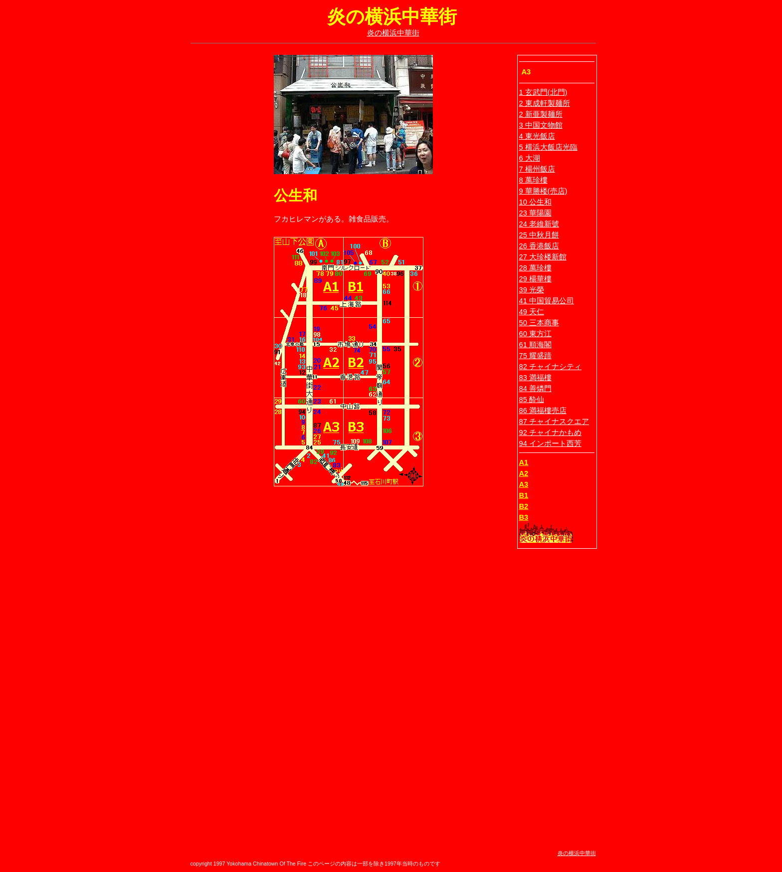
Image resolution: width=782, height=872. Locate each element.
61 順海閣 (535, 345)
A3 (524, 484)
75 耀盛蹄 (535, 356)
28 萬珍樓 (535, 268)
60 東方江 (535, 334)
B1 (524, 495)
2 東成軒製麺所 (544, 103)
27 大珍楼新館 (543, 257)
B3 (524, 517)
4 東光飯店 (537, 136)
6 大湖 (529, 158)
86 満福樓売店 (543, 411)
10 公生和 (535, 202)
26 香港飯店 (539, 246)
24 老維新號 (539, 224)
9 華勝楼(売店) (543, 191)
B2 (524, 506)
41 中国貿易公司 (546, 301)
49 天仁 (531, 312)
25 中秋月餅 (539, 235)
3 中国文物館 (541, 125)
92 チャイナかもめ (550, 432)
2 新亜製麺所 (541, 114)
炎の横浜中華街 (393, 33)
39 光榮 (531, 290)
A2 (524, 473)
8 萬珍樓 (533, 180)
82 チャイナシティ (550, 367)
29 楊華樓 (535, 279)
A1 (524, 462)
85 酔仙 (531, 400)
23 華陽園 (535, 213)
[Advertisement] (223, 204)
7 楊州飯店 (537, 169)
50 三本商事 (539, 323)
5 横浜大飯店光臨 (548, 147)
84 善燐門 (535, 389)
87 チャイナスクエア (554, 422)
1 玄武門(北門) (543, 92)
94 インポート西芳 (550, 443)
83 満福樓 (535, 378)
